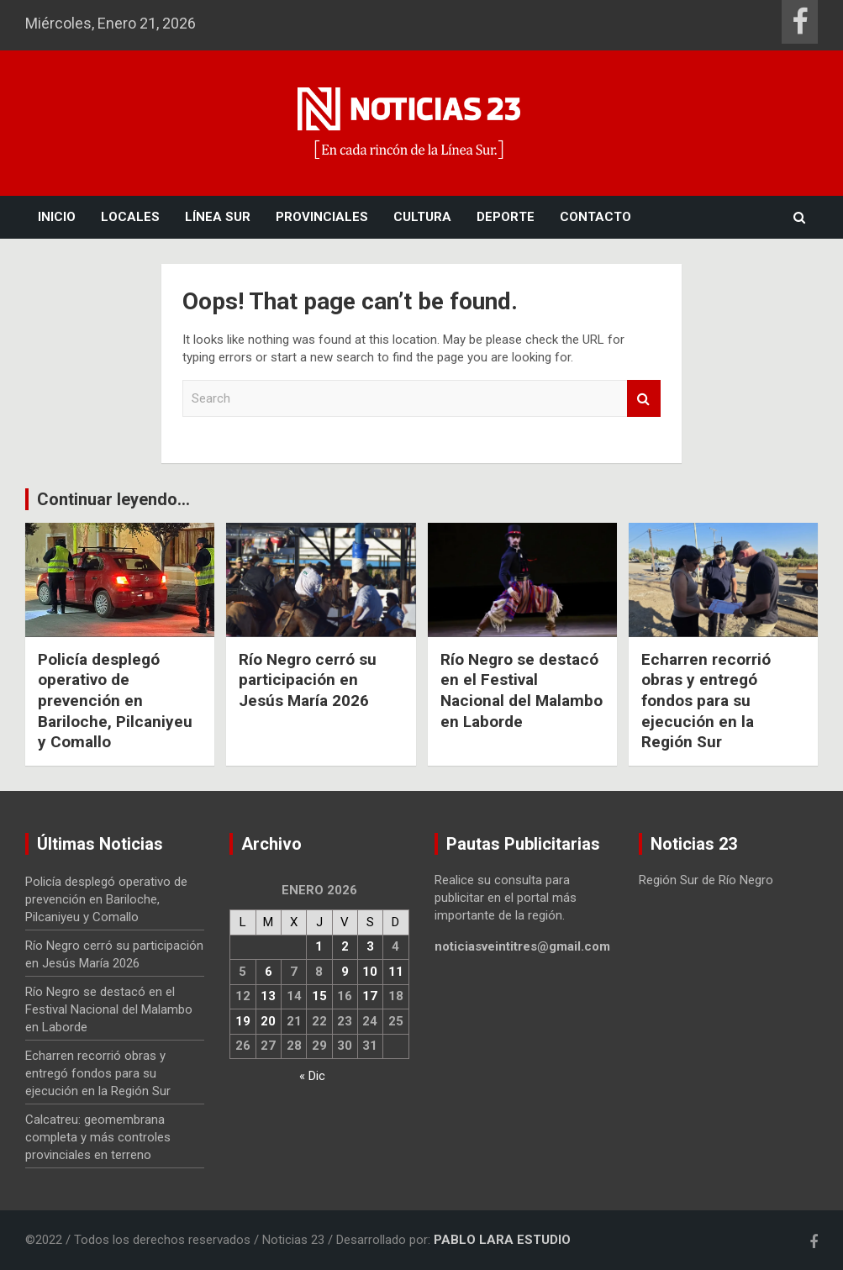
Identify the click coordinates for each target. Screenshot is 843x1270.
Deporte (506, 216)
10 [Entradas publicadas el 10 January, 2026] (369, 971)
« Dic (312, 1075)
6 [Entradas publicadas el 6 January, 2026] (268, 971)
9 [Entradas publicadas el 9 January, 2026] (345, 971)
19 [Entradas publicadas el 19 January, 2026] (242, 1021)
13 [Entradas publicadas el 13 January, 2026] (268, 996)
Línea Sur (217, 216)
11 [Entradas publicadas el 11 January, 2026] (395, 971)
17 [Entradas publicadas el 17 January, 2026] (369, 996)
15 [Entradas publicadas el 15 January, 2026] (319, 996)
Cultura (422, 216)
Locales (130, 216)
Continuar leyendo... (113, 499)
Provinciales (322, 216)
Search (644, 399)
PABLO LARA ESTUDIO (502, 1239)
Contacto (595, 216)
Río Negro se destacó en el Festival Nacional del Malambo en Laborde (521, 690)
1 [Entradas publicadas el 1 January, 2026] (319, 946)
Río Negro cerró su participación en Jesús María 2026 (308, 680)
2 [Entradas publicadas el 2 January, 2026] (345, 946)
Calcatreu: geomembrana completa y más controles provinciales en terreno (98, 1137)
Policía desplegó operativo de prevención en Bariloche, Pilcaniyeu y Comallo (115, 701)
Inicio (57, 216)
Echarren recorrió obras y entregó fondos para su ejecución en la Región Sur (706, 701)
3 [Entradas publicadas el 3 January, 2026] (370, 946)
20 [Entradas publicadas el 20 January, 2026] (268, 1021)
